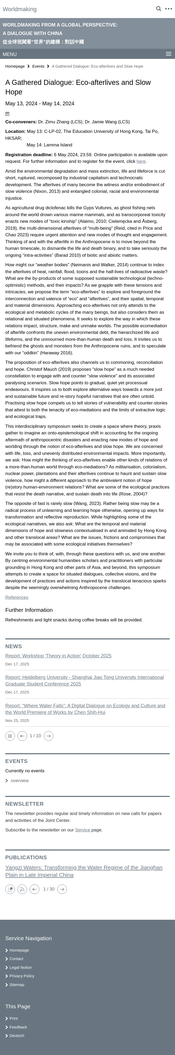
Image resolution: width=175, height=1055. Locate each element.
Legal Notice (21, 967)
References (16, 597)
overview (17, 780)
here (141, 161)
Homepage (15, 66)
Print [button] (14, 1018)
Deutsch (17, 1035)
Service (83, 829)
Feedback (18, 1027)
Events (38, 66)
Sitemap (17, 984)
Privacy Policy (22, 976)
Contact (16, 958)
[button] (10, 736)
